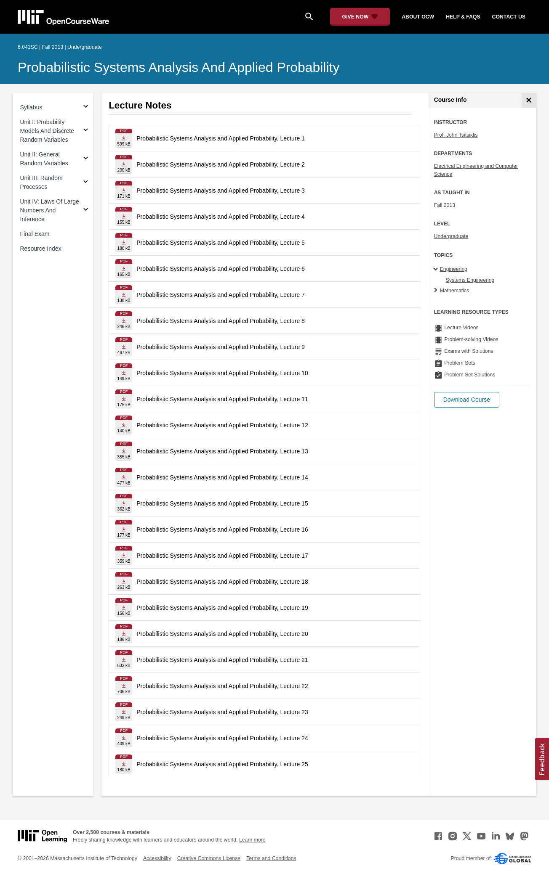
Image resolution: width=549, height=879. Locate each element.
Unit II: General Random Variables (44, 159)
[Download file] (123, 138)
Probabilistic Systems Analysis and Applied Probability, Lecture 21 (222, 660)
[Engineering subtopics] (436, 269)
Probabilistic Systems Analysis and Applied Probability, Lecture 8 (220, 321)
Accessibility (157, 858)
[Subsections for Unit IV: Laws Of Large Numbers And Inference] (85, 210)
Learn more (252, 840)
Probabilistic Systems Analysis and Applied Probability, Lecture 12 (222, 425)
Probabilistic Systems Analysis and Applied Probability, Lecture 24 (222, 738)
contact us (508, 17)
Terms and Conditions (271, 858)
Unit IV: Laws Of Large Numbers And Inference (49, 210)
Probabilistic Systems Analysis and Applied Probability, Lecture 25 (222, 764)
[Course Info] (529, 100)
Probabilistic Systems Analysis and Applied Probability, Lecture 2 (220, 164)
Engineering (453, 269)
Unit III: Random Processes (41, 182)
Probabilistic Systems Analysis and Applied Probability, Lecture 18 (222, 581)
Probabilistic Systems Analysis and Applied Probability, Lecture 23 (222, 712)
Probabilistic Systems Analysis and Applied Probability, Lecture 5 (220, 242)
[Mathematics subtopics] (436, 290)
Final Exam (35, 233)
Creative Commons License (208, 858)
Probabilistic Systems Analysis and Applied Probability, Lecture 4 (220, 216)
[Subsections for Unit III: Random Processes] (85, 182)
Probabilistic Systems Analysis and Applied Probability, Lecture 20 (222, 633)
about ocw (418, 17)
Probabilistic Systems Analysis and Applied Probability (178, 67)
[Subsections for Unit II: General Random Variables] (85, 159)
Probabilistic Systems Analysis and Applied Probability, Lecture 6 (220, 268)
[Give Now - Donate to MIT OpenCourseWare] (360, 17)
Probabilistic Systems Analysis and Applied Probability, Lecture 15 (222, 503)
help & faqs (463, 17)
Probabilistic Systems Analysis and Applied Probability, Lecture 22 (222, 686)
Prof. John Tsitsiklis (456, 135)
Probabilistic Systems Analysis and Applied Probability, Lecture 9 (220, 347)
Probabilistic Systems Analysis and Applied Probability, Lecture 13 (222, 451)
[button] (466, 400)
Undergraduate (451, 236)
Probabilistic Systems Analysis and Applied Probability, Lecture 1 (220, 138)
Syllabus (31, 107)
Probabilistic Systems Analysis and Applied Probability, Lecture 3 (220, 190)
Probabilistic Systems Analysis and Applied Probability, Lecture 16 (222, 529)
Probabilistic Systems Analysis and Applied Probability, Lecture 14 (222, 477)
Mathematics (454, 291)
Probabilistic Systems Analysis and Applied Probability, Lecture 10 (222, 373)
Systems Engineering (470, 280)
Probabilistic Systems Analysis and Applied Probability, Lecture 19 (222, 607)
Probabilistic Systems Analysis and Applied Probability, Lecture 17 (222, 555)
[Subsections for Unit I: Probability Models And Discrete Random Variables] (85, 131)
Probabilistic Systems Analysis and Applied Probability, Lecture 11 (222, 399)
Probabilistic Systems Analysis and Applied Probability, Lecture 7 (220, 294)
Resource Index (40, 248)
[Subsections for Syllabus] (85, 107)
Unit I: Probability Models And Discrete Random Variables (47, 131)
